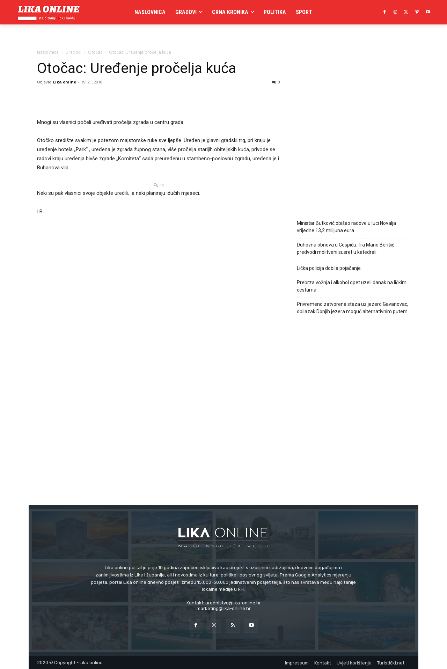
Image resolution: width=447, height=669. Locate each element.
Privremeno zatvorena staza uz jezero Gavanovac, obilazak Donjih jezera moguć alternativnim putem (352, 307)
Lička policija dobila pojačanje (329, 268)
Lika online (64, 81)
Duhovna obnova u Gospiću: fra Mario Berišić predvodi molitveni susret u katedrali (345, 248)
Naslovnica (48, 52)
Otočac (95, 52)
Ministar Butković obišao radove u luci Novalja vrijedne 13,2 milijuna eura (346, 226)
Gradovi (73, 52)
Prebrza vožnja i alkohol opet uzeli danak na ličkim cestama (351, 286)
